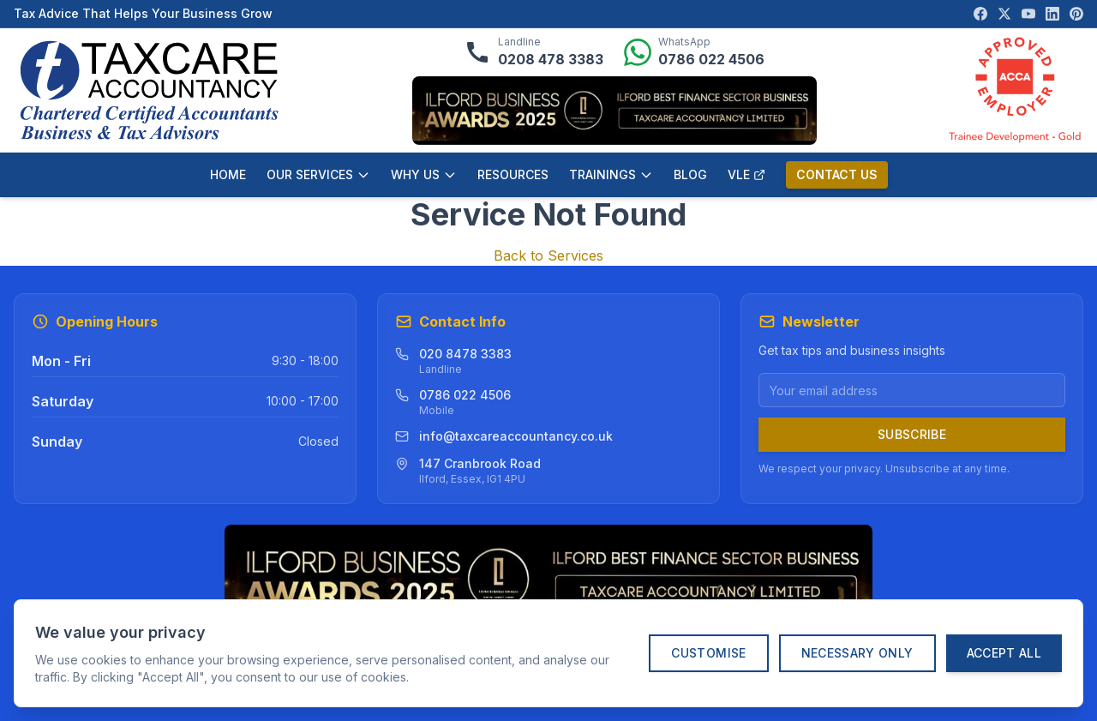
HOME (228, 174)
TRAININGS (611, 174)
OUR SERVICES (318, 174)
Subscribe (912, 434)
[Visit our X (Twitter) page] (1004, 14)
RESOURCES (512, 174)
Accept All (1004, 653)
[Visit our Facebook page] (980, 14)
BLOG (690, 174)
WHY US (424, 174)
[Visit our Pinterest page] (1076, 14)
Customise (708, 653)
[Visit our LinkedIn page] (1052, 14)
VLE (746, 174)
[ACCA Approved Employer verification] (1014, 90)
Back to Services (548, 255)
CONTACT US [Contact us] (837, 174)
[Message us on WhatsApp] (694, 52)
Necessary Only (857, 653)
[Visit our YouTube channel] (1028, 14)
